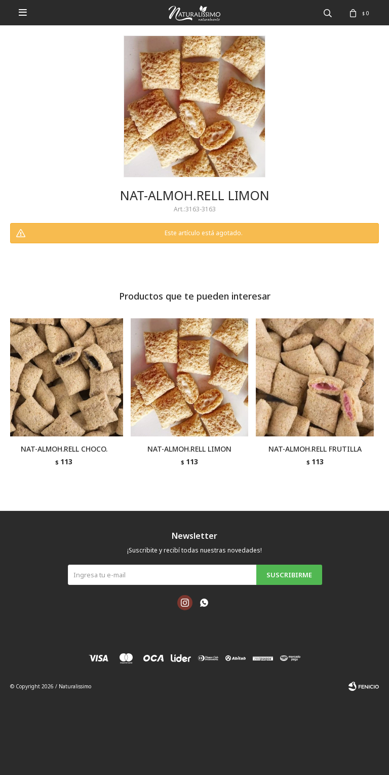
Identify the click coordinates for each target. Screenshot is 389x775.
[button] (367, 404)
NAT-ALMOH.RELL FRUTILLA (315, 449)
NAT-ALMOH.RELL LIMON (189, 449)
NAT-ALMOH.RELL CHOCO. (64, 449)
